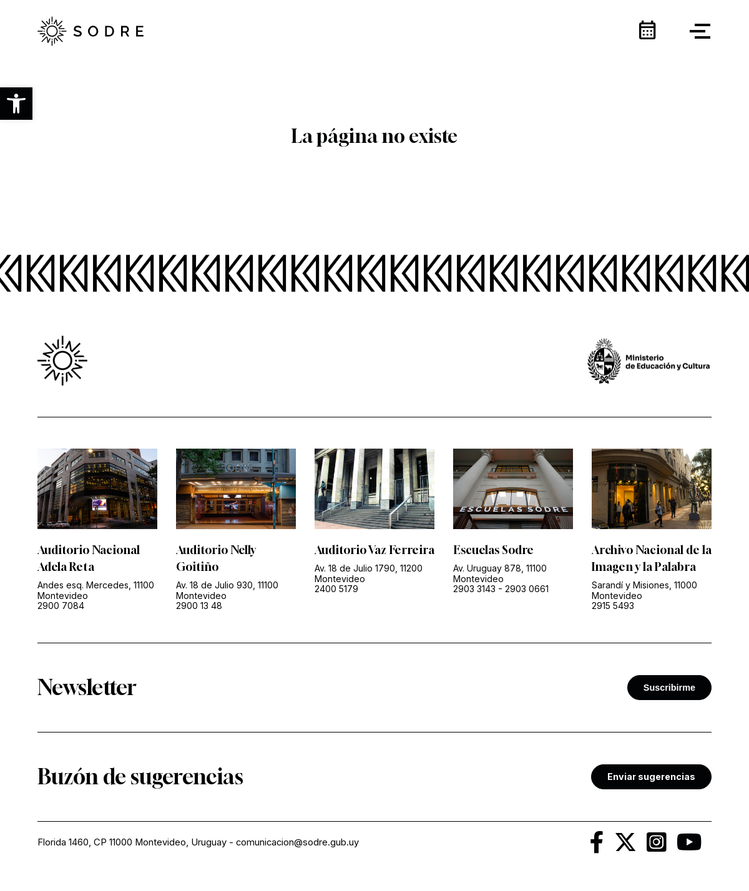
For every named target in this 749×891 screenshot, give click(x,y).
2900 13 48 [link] (199, 605)
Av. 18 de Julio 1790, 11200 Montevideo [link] (369, 573)
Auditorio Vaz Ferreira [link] (374, 550)
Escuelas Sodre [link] (493, 550)
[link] (90, 31)
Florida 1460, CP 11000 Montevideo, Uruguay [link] (132, 842)
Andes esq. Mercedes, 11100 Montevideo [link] (95, 590)
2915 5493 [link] (613, 605)
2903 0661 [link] (527, 588)
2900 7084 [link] (60, 605)
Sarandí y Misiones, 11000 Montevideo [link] (644, 590)
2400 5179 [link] (336, 588)
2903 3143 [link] (474, 588)
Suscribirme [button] (669, 688)
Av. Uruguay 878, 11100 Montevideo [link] (500, 573)
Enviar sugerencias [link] (651, 776)
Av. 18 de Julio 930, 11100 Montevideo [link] (227, 590)
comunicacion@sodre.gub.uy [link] (297, 842)
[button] (16, 103)
